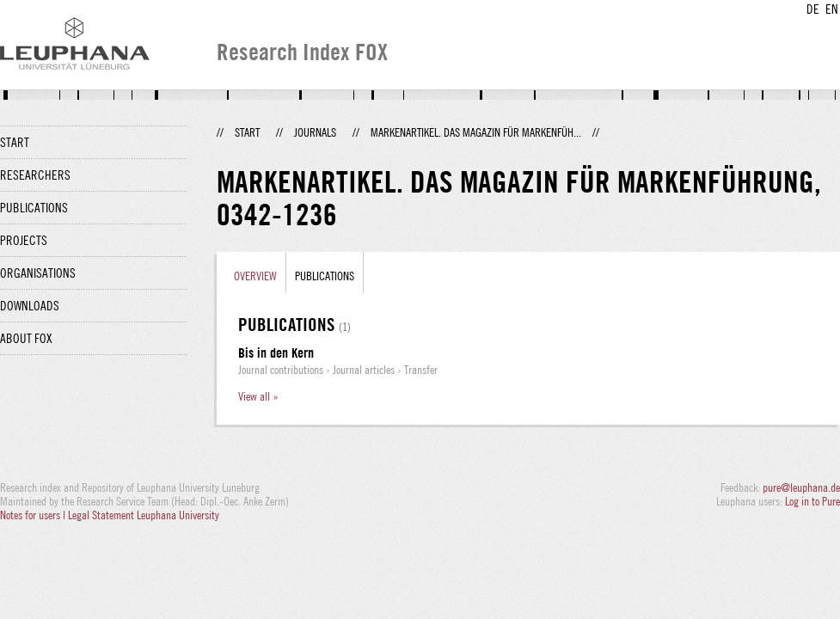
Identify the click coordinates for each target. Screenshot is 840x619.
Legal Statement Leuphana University (143, 515)
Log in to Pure (812, 501)
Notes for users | (34, 515)
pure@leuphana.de (801, 487)
